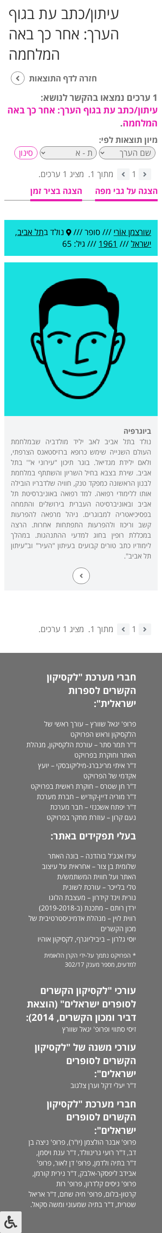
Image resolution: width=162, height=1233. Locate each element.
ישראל (141, 243)
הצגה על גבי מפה (126, 191)
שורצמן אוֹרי (132, 232)
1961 (108, 243)
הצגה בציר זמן (56, 191)
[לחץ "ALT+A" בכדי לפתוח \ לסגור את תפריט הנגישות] (11, 1222)
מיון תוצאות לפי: (128, 139)
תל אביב (30, 232)
